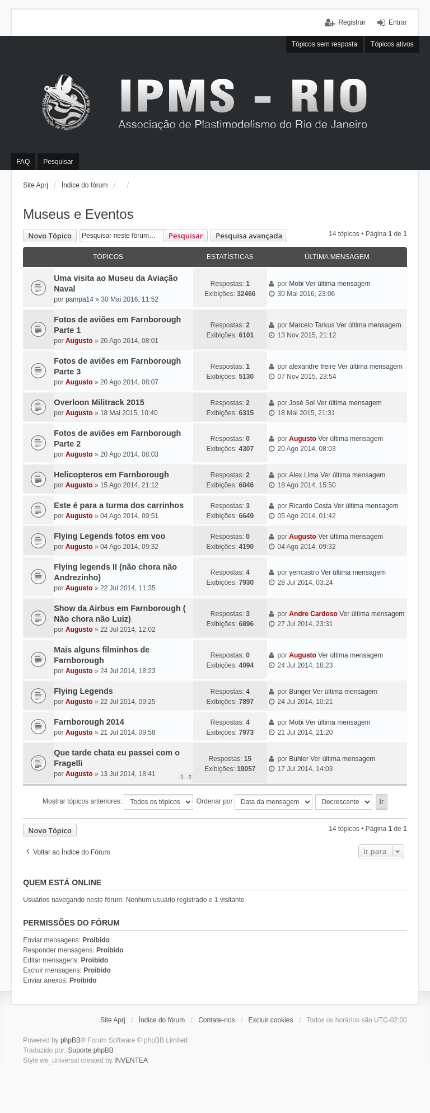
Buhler (299, 759)
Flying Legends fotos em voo (109, 536)
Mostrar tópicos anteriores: (118, 802)
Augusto (79, 341)
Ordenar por (254, 802)
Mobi (296, 284)
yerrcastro (304, 572)
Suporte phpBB (90, 1050)
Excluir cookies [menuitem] (270, 1020)
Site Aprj (35, 185)
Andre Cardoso (313, 614)
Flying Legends (83, 691)
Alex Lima (304, 475)
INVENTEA (131, 1060)
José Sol (302, 403)
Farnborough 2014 (89, 721)
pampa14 (80, 299)
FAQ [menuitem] (23, 162)
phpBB (70, 1040)
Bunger (300, 692)
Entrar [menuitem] (398, 22)
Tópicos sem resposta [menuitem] (324, 44)
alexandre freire (312, 366)
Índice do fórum (85, 185)
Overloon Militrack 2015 (99, 402)
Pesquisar (186, 236)
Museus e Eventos (78, 214)
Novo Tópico (50, 236)
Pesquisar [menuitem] (58, 162)
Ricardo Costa (310, 506)
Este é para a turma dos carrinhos (119, 505)
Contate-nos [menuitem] (216, 1020)
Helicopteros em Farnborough (111, 474)
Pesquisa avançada (249, 236)
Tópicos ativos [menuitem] (392, 44)
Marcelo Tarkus (311, 325)
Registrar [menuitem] (352, 22)
